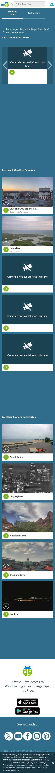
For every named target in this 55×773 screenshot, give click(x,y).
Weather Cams (12, 13)
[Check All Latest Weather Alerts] (52, 4)
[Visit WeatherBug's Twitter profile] (8, 736)
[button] (53, 762)
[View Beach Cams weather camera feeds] (27, 442)
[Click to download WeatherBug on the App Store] (28, 702)
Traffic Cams (34, 13)
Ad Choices (15, 770)
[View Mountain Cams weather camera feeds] (27, 520)
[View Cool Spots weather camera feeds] (27, 599)
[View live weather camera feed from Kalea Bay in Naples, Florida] (27, 234)
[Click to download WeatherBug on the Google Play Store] (27, 711)
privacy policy (22, 765)
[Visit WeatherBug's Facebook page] (27, 736)
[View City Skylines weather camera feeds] (27, 481)
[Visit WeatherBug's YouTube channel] (18, 736)
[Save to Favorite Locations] (11, 4)
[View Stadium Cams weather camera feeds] (27, 560)
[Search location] (29, 4)
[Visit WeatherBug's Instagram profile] (37, 736)
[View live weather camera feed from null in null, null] (27, 274)
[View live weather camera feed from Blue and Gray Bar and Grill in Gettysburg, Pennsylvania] (27, 195)
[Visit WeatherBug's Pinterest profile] (46, 736)
